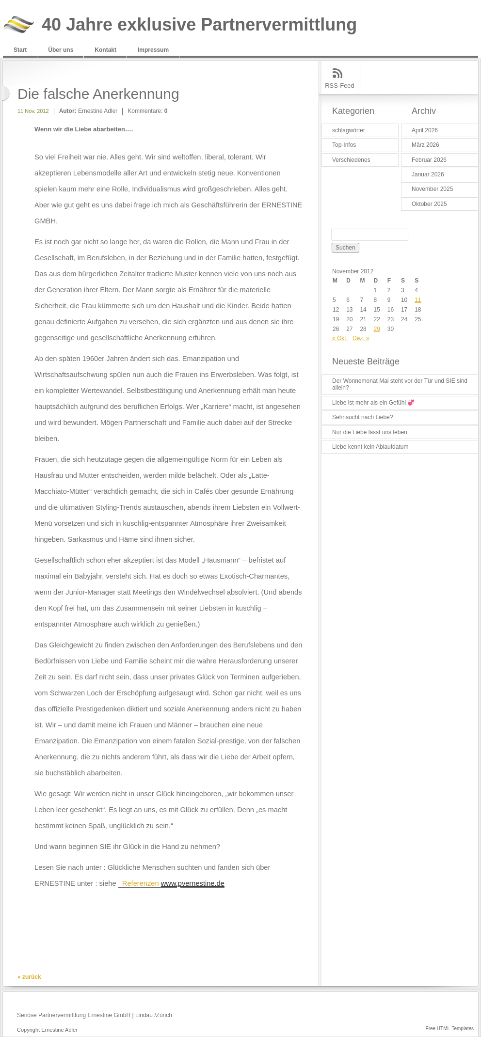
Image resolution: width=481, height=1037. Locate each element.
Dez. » (361, 338)
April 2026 (425, 130)
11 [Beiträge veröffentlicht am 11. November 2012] (418, 300)
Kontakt (105, 50)
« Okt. (340, 338)
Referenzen (171, 883)
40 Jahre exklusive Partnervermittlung (199, 25)
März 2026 (425, 144)
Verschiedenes (351, 160)
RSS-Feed (339, 85)
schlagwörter (348, 130)
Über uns (60, 50)
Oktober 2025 (429, 204)
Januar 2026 (428, 174)
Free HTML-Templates (450, 1028)
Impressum (153, 50)
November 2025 (432, 189)
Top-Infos (344, 144)
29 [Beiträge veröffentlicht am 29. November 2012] (377, 329)
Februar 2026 (429, 160)
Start (20, 50)
